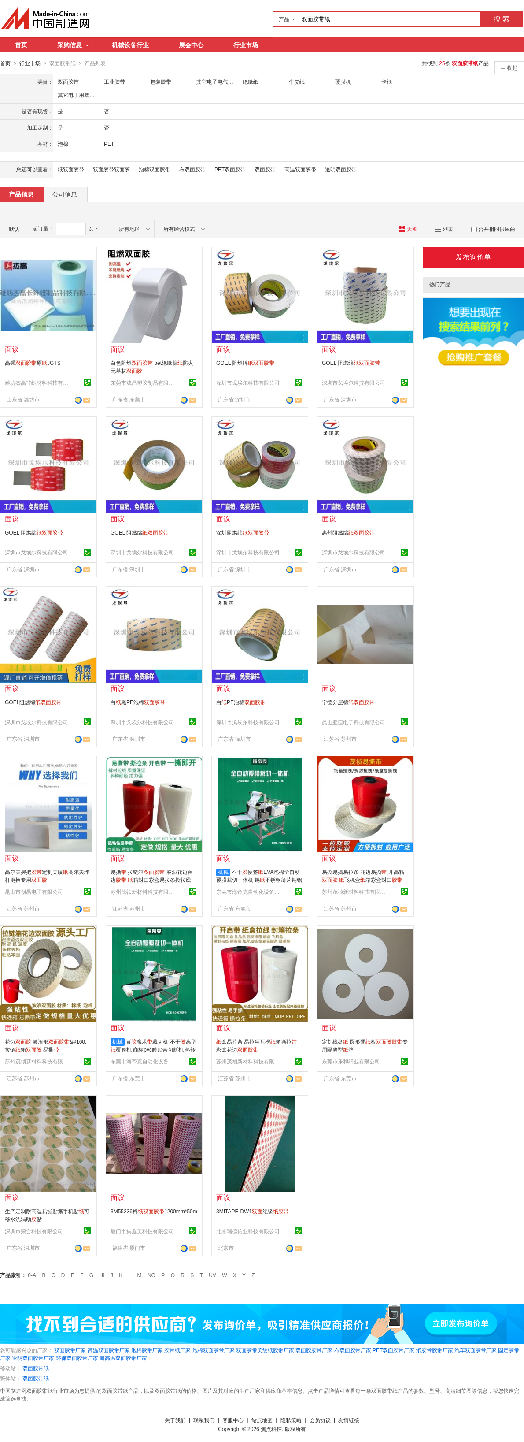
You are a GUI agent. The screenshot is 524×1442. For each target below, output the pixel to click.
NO (151, 1275)
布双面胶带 (192, 169)
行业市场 (245, 44)
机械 (223, 872)
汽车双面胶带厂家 (475, 1350)
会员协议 (320, 1420)
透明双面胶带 (341, 169)
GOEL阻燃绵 (33, 702)
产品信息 (21, 193)
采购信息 (73, 44)
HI (102, 1275)
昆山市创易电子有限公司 (34, 891)
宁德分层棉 (348, 702)
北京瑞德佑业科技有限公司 (248, 1231)
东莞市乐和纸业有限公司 (351, 1061)
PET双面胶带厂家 (393, 1350)
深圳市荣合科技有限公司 (34, 1231)
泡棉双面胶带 (154, 169)
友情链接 (348, 1420)
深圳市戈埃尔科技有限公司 (248, 382)
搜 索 (501, 19)
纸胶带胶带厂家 (434, 1350)
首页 (21, 44)
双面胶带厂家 (70, 1350)
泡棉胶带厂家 (147, 1350)
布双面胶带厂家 (352, 1350)
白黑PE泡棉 (138, 702)
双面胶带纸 (35, 1368)
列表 (444, 229)
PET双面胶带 (230, 169)
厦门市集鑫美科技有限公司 (142, 1231)
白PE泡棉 (241, 702)
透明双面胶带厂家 (33, 1358)
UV (212, 1275)
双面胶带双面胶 (111, 169)
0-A (32, 1275)
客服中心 (233, 1420)
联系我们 (203, 1420)
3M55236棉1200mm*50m (154, 1211)
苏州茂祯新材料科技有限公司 (144, 891)
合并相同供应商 (493, 229)
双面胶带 (265, 169)
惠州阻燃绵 (348, 532)
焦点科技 (271, 1429)
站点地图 (262, 1420)
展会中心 (191, 44)
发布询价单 (473, 256)
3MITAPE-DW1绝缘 (252, 1211)
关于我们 (175, 1420)
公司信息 (64, 193)
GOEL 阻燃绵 (245, 363)
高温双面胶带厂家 (109, 1350)
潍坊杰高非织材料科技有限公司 (38, 382)
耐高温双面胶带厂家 (123, 1358)
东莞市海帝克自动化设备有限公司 (249, 891)
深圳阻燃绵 (242, 532)
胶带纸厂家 (177, 1350)
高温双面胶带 (300, 169)
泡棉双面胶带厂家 (213, 1350)
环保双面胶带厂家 (77, 1358)
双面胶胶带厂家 (313, 1350)
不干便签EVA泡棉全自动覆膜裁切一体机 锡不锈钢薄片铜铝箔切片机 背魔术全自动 (259, 880)
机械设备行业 (130, 44)
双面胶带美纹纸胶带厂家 (265, 1350)
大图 (408, 229)
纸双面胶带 (71, 169)
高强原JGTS (33, 363)
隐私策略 (291, 1420)
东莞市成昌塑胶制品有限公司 (144, 382)
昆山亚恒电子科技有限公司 (353, 722)
